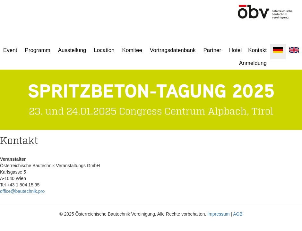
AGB (238, 214)
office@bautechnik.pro (22, 191)
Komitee (132, 50)
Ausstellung (72, 50)
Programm (37, 50)
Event (10, 50)
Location (104, 50)
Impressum (218, 214)
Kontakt (257, 50)
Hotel (235, 50)
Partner (212, 50)
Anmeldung (253, 63)
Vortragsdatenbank (173, 50)
